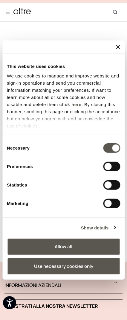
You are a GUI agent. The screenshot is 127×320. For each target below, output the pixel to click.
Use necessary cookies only (63, 266)
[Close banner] (118, 47)
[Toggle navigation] (8, 11)
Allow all (63, 246)
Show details (95, 227)
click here (70, 104)
